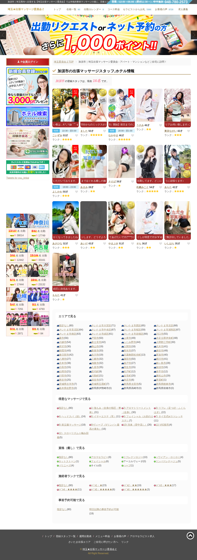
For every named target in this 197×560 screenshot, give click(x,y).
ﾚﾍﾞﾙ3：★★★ (164, 485)
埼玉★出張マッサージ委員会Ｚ (99, 549)
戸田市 (95, 338)
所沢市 (62, 346)
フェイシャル (98, 461)
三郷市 (95, 359)
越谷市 (159, 350)
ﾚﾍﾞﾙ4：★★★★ (68, 489)
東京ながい (170, 131)
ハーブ (127, 465)
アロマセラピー (99, 457)
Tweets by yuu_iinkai (17, 178)
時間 (56, 131)
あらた (168, 187)
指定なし (64, 325)
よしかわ (57, 191)
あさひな (57, 243)
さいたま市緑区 (100, 334)
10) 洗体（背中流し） (135, 424)
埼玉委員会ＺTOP (64, 61)
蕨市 (61, 338)
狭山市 (95, 346)
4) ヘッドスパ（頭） (70, 416)
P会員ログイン (27, 61)
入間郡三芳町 (163, 342)
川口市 (159, 334)
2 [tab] (98, 52)
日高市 (62, 367)
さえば (112, 181)
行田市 (62, 375)
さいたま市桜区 (132, 329)
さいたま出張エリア (79, 542)
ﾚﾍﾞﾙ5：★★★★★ (101, 489)
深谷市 (95, 380)
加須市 (159, 367)
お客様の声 (120, 536)
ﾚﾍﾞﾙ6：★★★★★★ (135, 489)
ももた (56, 295)
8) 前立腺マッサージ (70, 424)
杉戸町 (127, 371)
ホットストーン (67, 461)
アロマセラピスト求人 (142, 536)
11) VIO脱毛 (162, 424)
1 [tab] (93, 52)
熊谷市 (62, 380)
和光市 (127, 350)
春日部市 (64, 354)
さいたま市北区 (164, 325)
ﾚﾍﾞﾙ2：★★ (130, 485)
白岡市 (62, 371)
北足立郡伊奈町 (164, 338)
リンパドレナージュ (167, 461)
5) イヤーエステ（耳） (103, 416)
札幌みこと (142, 187)
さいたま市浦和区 (166, 329)
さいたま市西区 (132, 325)
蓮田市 (127, 359)
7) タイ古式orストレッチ (169, 416)
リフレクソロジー (133, 457)
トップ (48, 536)
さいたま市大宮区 (101, 325)
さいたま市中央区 (101, 329)
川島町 (95, 375)
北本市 (62, 363)
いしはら (169, 243)
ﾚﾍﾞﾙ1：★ (96, 485)
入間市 (127, 346)
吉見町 (127, 375)
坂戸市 (127, 363)
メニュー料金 (102, 536)
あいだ (84, 243)
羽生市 (127, 367)
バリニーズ (65, 465)
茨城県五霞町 (98, 384)
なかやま (113, 135)
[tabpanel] (98, 35)
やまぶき (113, 243)
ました (84, 131)
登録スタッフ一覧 (66, 536)
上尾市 (127, 338)
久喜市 (95, 367)
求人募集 (183, 9)
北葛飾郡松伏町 (132, 354)
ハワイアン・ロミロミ (168, 457)
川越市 (62, 342)
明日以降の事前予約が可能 (104, 509)
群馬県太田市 (131, 384)
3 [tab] (103, 52)
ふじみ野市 (130, 342)
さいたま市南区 (67, 334)
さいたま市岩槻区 (133, 334)
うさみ (140, 125)
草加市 (159, 354)
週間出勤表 (85, 536)
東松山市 (161, 375)
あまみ (84, 187)
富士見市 (96, 342)
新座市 (95, 350)
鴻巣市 (95, 363)
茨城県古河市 (66, 384)
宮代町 (95, 371)
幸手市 (159, 371)
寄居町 (159, 380)
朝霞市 (62, 350)
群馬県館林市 (163, 384)
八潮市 (62, 359)
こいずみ (57, 135)
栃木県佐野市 (66, 388)
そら (138, 243)
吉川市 (95, 354)
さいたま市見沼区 (69, 329)
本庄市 (127, 380)
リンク (125, 542)
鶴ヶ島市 (161, 363)
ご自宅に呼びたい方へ (106, 542)
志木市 (159, 346)
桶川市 (159, 359)
